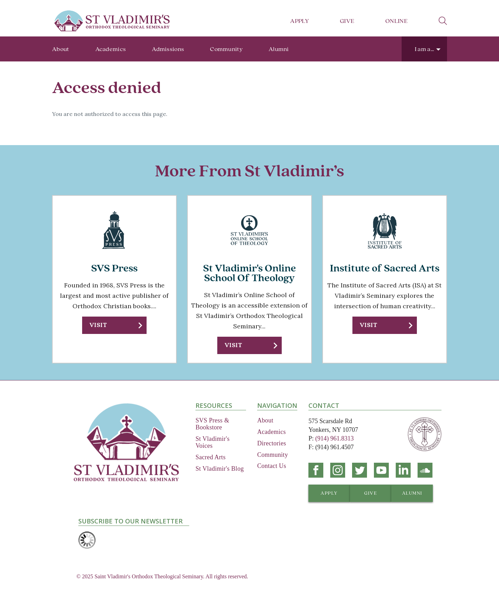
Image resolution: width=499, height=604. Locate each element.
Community (226, 49)
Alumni (279, 49)
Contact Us (271, 465)
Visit (98, 325)
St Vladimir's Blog (219, 468)
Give (347, 21)
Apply (299, 21)
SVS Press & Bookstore (212, 424)
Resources (213, 405)
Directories (271, 443)
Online (396, 21)
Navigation (277, 405)
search (443, 21)
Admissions (168, 49)
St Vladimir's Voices (212, 442)
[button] (114, 325)
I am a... (424, 49)
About (60, 49)
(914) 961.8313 (334, 438)
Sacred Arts (210, 457)
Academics (110, 49)
